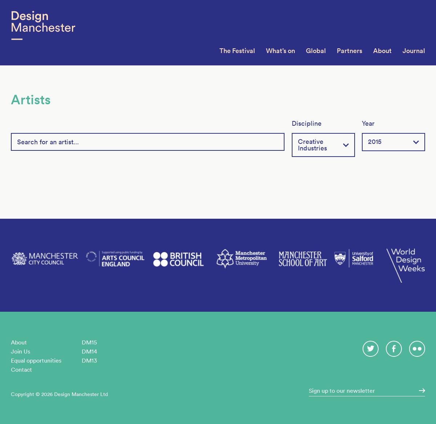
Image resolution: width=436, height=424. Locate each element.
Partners (349, 51)
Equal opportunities (36, 360)
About (382, 51)
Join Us (20, 351)
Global (316, 51)
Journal (414, 51)
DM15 (89, 342)
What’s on (280, 51)
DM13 (89, 360)
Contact (21, 369)
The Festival (237, 51)
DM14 (89, 351)
